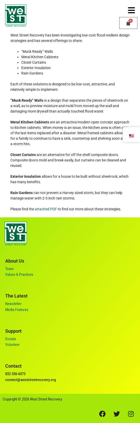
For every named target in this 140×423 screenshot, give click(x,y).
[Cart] (128, 23)
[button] (131, 10)
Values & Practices (19, 274)
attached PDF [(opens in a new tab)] (46, 209)
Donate (10, 339)
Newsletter (13, 303)
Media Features (16, 309)
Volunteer (12, 344)
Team (9, 268)
